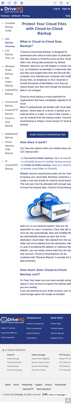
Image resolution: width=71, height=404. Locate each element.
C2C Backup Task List (9, 55)
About (7, 385)
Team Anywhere (8, 337)
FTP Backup (64, 366)
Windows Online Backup (10, 70)
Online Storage (38, 355)
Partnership (27, 385)
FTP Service (64, 355)
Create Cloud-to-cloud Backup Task (47, 135)
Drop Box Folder (38, 370)
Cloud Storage (13, 359)
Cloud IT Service (8, 328)
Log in (56, 8)
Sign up (66, 8)
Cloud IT (11, 355)
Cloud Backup (13, 366)
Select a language (54, 395)
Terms (16, 385)
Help (67, 16)
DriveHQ (19, 395)
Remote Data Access (40, 363)
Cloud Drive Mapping (40, 359)
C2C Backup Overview (10, 43)
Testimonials (60, 385)
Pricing (26, 16)
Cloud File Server (14, 363)
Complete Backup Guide (10, 27)
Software (16, 16)
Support (38, 385)
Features (5, 16)
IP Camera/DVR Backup (12, 165)
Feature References (16, 350)
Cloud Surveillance (9, 333)
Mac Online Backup (9, 82)
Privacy (48, 385)
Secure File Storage (40, 366)
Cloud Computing (14, 370)
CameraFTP (27, 389)
